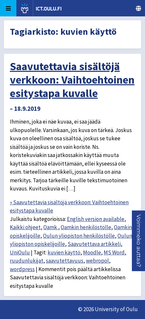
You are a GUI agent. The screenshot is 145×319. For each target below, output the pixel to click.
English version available (95, 219)
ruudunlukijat (26, 260)
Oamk (50, 227)
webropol (97, 260)
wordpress (22, 269)
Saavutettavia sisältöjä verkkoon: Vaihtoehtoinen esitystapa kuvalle (72, 79)
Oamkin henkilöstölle (86, 227)
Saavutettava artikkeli (94, 244)
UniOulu (20, 252)
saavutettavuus (64, 260)
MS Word (114, 252)
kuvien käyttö (64, 252)
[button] (138, 240)
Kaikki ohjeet (25, 227)
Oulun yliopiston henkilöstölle (79, 235)
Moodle (92, 252)
